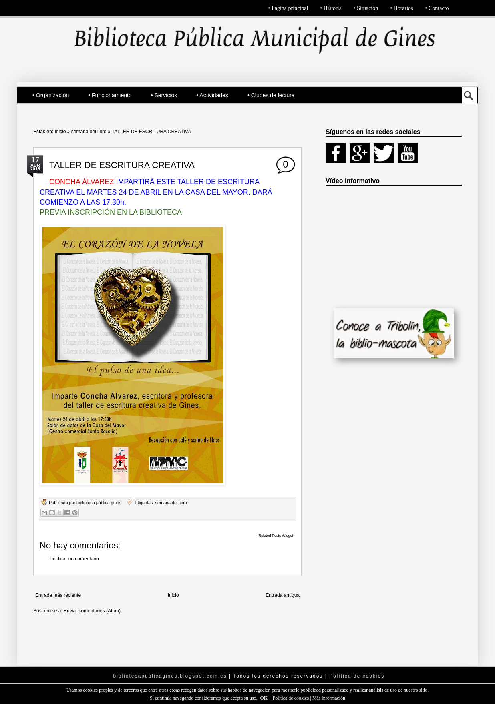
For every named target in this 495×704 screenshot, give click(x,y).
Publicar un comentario (74, 559)
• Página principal (288, 8)
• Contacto (437, 8)
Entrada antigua (283, 595)
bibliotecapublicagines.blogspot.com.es (170, 676)
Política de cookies (291, 698)
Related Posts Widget (275, 536)
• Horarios (401, 8)
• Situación (366, 8)
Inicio (60, 131)
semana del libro (89, 131)
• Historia (331, 8)
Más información (328, 698)
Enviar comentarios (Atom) (92, 611)
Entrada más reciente (58, 595)
